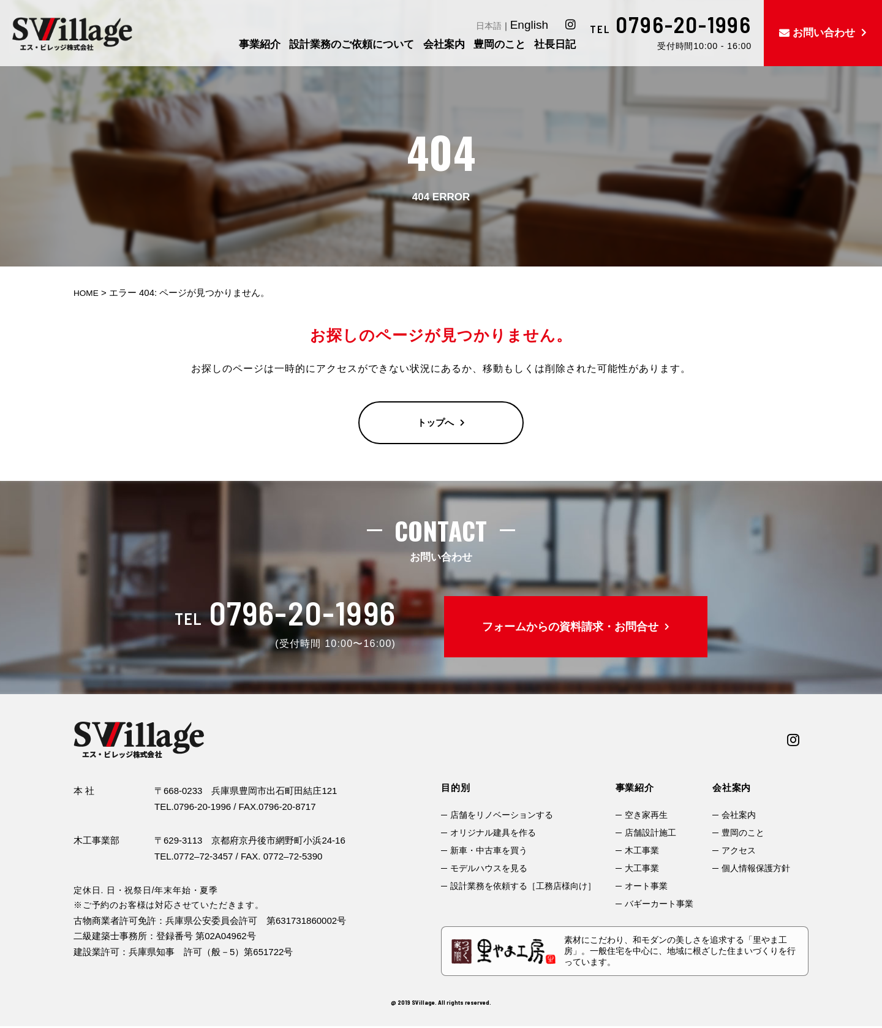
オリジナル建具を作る (493, 832)
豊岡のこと (743, 832)
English (529, 24)
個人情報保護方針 (756, 868)
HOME (87, 292)
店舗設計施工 (650, 832)
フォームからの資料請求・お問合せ (570, 627)
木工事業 (642, 850)
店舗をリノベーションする (501, 815)
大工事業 (642, 868)
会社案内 (739, 815)
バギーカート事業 (659, 903)
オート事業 (646, 886)
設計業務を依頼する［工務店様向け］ (523, 886)
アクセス (739, 850)
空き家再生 (646, 815)
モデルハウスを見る (488, 868)
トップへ (435, 423)
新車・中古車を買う (488, 850)
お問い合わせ (824, 33)
